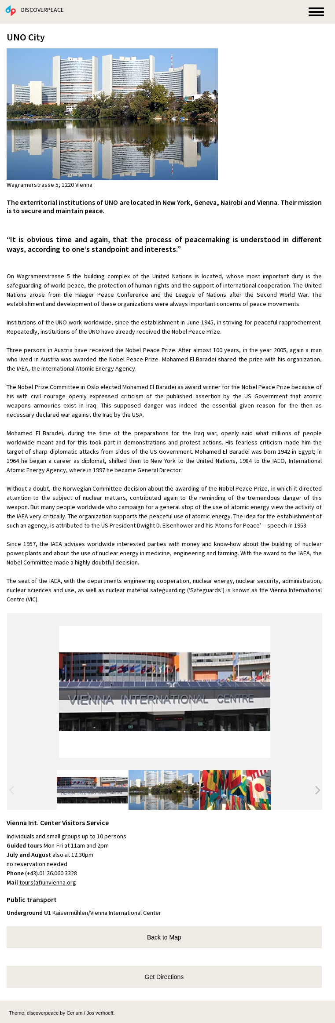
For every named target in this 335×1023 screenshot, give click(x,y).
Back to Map (164, 937)
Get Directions (164, 976)
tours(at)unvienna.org (47, 882)
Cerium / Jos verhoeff (89, 1013)
